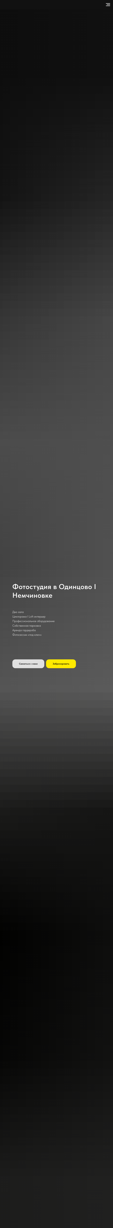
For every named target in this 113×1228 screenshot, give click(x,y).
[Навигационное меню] (108, 4)
